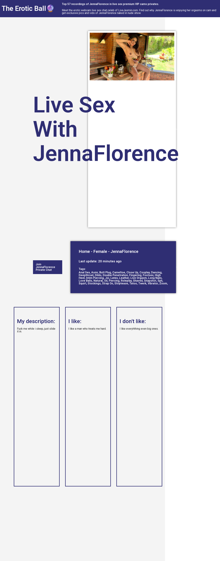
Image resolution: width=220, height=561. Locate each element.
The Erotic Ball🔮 (28, 8)
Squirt (82, 283)
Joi (107, 278)
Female (100, 251)
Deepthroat (86, 275)
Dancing (156, 272)
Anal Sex (84, 272)
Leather (124, 278)
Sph (160, 280)
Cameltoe (118, 272)
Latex (114, 278)
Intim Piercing (95, 278)
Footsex (148, 275)
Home (84, 251)
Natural (98, 280)
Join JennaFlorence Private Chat (45, 267)
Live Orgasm (138, 278)
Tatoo (133, 283)
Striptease (121, 283)
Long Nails (155, 278)
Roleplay (126, 280)
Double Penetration (115, 275)
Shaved (138, 280)
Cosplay (145, 272)
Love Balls (85, 280)
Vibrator (153, 283)
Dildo (98, 275)
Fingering (135, 275)
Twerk (142, 283)
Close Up (132, 272)
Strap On (107, 283)
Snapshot (150, 280)
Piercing (114, 280)
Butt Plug (105, 272)
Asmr (94, 272)
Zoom (163, 283)
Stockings (94, 283)
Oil (105, 280)
